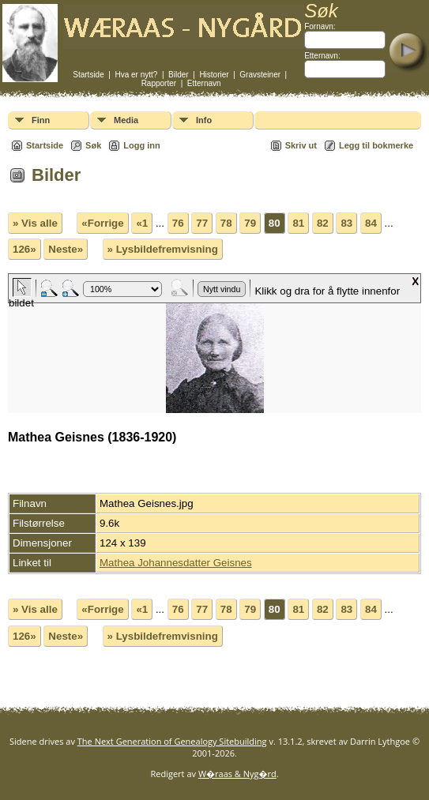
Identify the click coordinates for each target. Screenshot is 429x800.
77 (202, 223)
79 (250, 223)
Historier (213, 74)
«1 (142, 223)
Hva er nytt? (136, 74)
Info (204, 120)
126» (24, 249)
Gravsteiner (259, 74)
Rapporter (158, 83)
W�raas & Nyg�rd (237, 773)
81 (298, 223)
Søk (93, 145)
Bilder (178, 74)
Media (126, 120)
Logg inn (141, 145)
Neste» (65, 249)
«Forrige (102, 223)
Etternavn (204, 83)
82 (323, 223)
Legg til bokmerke (376, 145)
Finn (41, 120)
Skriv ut (301, 145)
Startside (88, 74)
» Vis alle (35, 223)
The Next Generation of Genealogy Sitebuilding (172, 741)
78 (226, 223)
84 (371, 223)
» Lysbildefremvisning (162, 249)
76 (178, 223)
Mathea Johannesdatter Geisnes (176, 563)
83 (346, 223)
